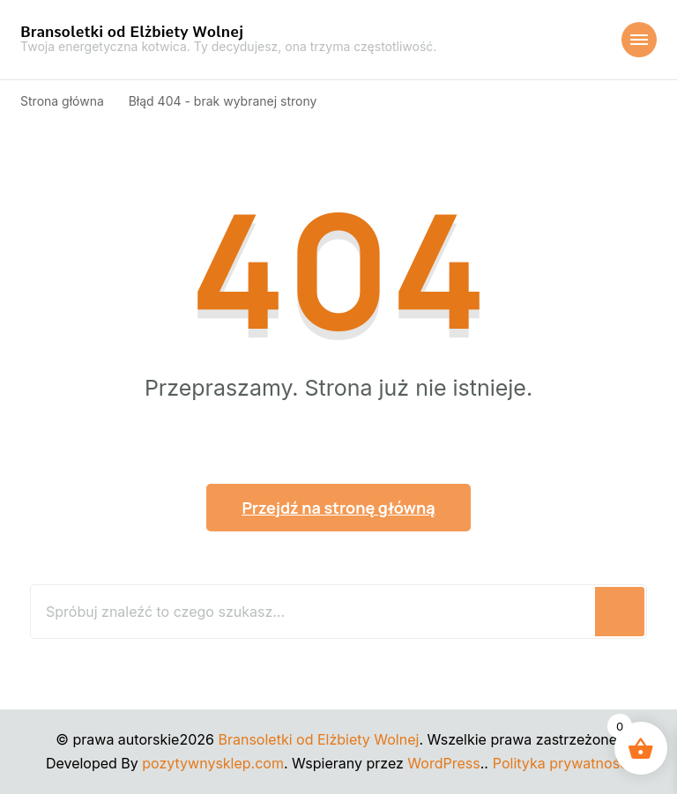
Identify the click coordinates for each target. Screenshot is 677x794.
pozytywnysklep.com (213, 763)
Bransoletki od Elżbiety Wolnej (131, 32)
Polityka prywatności (562, 763)
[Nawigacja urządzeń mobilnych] (639, 39)
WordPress (443, 763)
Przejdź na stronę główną (338, 507)
